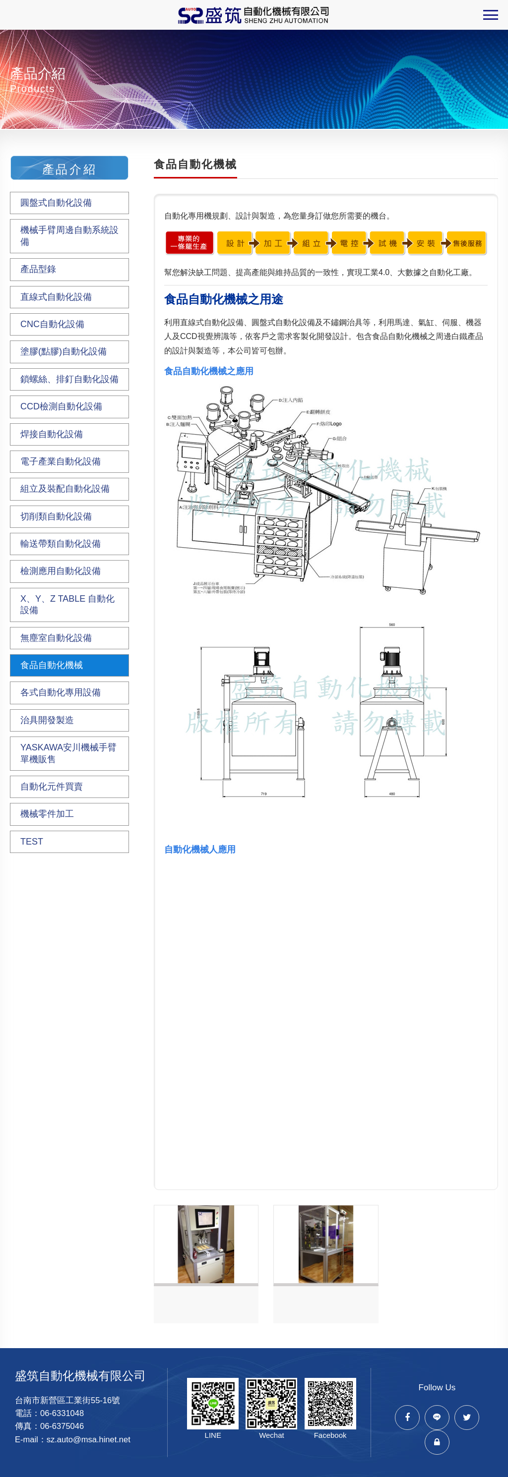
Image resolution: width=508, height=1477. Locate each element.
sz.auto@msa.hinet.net (88, 1439)
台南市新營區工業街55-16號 (67, 1400)
